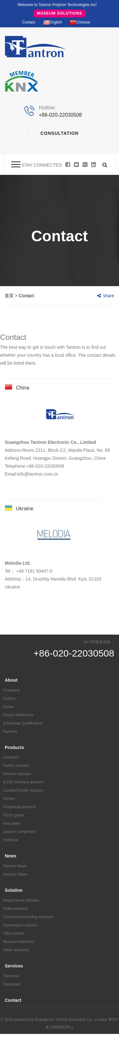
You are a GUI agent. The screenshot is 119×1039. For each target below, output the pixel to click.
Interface (10, 840)
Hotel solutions (15, 908)
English (52, 22)
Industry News (15, 874)
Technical (11, 976)
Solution (14, 890)
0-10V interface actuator (23, 782)
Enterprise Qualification (23, 723)
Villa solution (13, 933)
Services (14, 965)
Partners (10, 731)
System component (19, 831)
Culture (9, 698)
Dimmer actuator (17, 774)
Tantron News (14, 866)
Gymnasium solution (20, 925)
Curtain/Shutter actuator (23, 790)
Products (14, 747)
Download (11, 984)
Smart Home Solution (21, 900)
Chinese (80, 22)
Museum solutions (59, 13)
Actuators (11, 757)
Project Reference (18, 715)
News (11, 855)
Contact (28, 22)
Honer (8, 707)
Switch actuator (16, 765)
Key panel (11, 823)
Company (11, 690)
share (105, 295)
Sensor (9, 798)
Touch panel (13, 815)
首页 (9, 295)
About (11, 680)
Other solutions (16, 950)
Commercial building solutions (28, 917)
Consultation (59, 133)
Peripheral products (19, 807)
